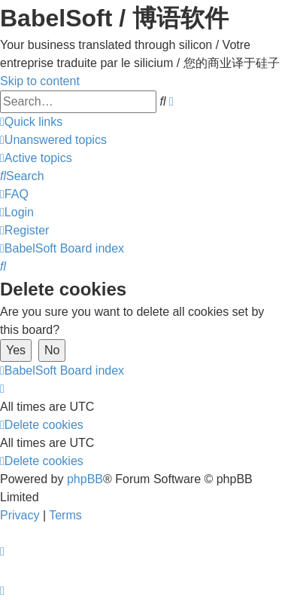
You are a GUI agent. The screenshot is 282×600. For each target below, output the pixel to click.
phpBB (85, 479)
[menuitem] (53, 139)
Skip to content (40, 81)
